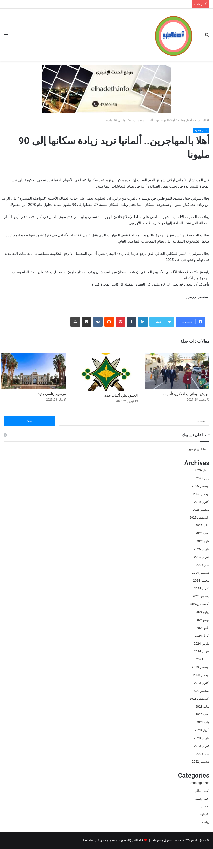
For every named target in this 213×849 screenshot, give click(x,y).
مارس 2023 (201, 738)
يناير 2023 (202, 753)
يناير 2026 (202, 478)
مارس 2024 (201, 643)
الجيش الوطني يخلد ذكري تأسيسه (186, 394)
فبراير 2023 (201, 746)
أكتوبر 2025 (201, 502)
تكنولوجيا (203, 814)
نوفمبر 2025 (201, 494)
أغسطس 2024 (199, 604)
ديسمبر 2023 (200, 667)
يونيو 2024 (202, 620)
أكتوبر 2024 (201, 588)
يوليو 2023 (202, 706)
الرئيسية (202, 120)
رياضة (205, 822)
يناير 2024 (202, 659)
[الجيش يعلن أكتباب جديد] (105, 372)
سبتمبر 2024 (201, 596)
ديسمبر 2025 (200, 486)
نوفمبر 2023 (201, 675)
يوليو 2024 (202, 612)
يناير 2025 (202, 565)
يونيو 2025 (202, 533)
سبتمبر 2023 (201, 691)
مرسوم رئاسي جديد (52, 394)
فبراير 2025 (201, 557)
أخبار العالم (202, 790)
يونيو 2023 (202, 714)
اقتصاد (205, 806)
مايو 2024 (203, 628)
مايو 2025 (203, 541)
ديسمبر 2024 (200, 572)
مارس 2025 (201, 549)
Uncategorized (199, 783)
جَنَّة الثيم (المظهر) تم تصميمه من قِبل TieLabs (113, 840)
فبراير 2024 (201, 651)
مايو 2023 (203, 722)
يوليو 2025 (202, 525)
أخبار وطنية (185, 120)
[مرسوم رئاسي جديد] (33, 371)
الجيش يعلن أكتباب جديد (121, 395)
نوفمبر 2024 (201, 580)
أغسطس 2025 (199, 517)
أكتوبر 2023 (201, 683)
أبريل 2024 (202, 635)
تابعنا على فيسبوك (197, 449)
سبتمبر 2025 (201, 509)
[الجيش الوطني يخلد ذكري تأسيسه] (177, 371)
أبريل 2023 (202, 730)
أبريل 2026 (202, 470)
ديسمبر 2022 (200, 761)
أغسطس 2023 (199, 698)
